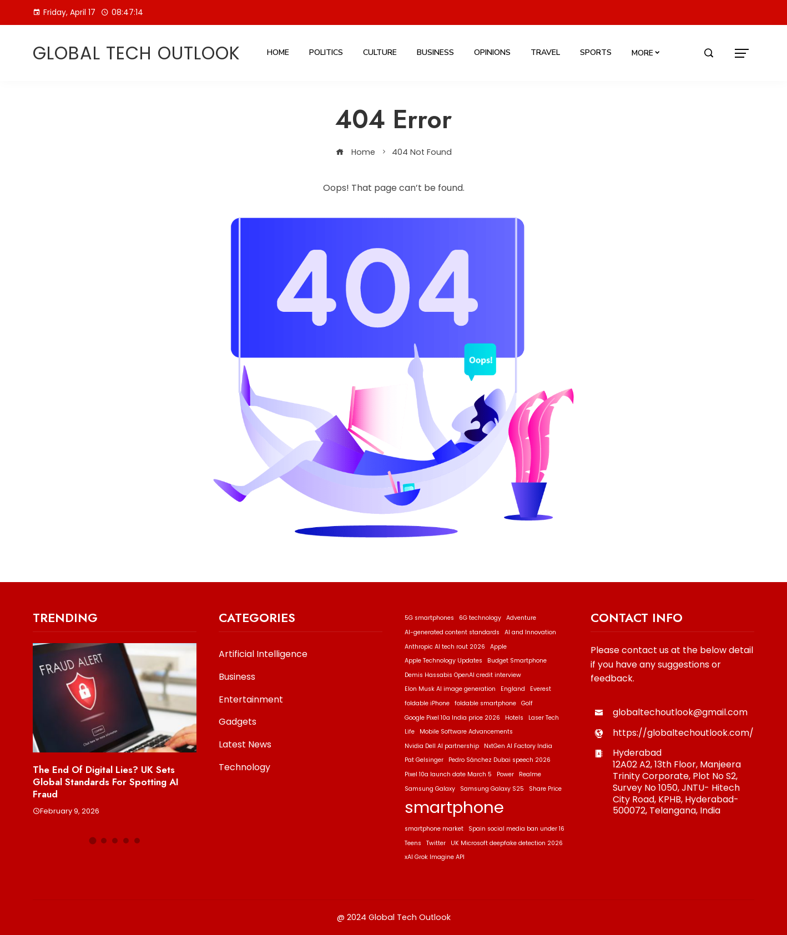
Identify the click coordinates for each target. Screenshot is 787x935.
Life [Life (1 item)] (410, 731)
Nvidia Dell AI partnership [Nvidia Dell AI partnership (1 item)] (442, 746)
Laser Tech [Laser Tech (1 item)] (543, 718)
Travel (545, 52)
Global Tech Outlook (136, 53)
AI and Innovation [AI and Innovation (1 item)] (530, 632)
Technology (244, 768)
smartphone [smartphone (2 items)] (454, 807)
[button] (92, 841)
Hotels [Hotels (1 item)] (514, 718)
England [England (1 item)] (513, 689)
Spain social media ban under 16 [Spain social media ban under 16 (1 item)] (516, 829)
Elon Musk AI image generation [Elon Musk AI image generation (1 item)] (450, 689)
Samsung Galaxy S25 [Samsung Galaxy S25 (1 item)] (492, 789)
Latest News (245, 745)
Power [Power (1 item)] (505, 774)
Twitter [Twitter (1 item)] (436, 843)
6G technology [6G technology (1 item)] (480, 618)
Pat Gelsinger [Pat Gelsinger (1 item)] (424, 760)
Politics (326, 52)
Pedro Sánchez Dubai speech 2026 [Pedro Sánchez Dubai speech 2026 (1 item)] (499, 760)
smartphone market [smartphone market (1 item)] (434, 829)
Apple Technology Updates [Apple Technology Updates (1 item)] (443, 660)
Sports (596, 52)
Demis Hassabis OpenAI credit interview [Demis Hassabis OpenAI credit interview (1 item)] (463, 675)
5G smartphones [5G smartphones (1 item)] (429, 618)
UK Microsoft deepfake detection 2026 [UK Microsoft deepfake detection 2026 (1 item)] (507, 843)
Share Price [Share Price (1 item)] (545, 789)
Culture (380, 52)
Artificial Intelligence (263, 654)
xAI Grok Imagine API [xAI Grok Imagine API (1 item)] (435, 857)
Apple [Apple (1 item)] (498, 647)
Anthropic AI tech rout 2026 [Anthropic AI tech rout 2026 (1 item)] (445, 647)
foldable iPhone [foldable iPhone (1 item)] (427, 703)
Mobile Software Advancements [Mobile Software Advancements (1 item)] (466, 731)
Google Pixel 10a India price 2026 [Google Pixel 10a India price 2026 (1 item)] (452, 718)
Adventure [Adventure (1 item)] (521, 618)
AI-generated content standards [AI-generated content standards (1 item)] (452, 632)
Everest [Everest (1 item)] (540, 689)
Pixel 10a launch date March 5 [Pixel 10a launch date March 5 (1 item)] (448, 774)
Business (435, 52)
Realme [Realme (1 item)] (530, 774)
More (642, 53)
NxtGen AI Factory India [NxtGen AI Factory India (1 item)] (518, 746)
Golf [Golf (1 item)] (527, 703)
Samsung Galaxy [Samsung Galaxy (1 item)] (430, 789)
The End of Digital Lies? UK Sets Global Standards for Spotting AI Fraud (106, 782)
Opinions (492, 52)
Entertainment (251, 700)
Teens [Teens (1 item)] (413, 843)
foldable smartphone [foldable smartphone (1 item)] (485, 703)
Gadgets (237, 722)
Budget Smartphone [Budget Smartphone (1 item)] (517, 660)
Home (278, 52)
